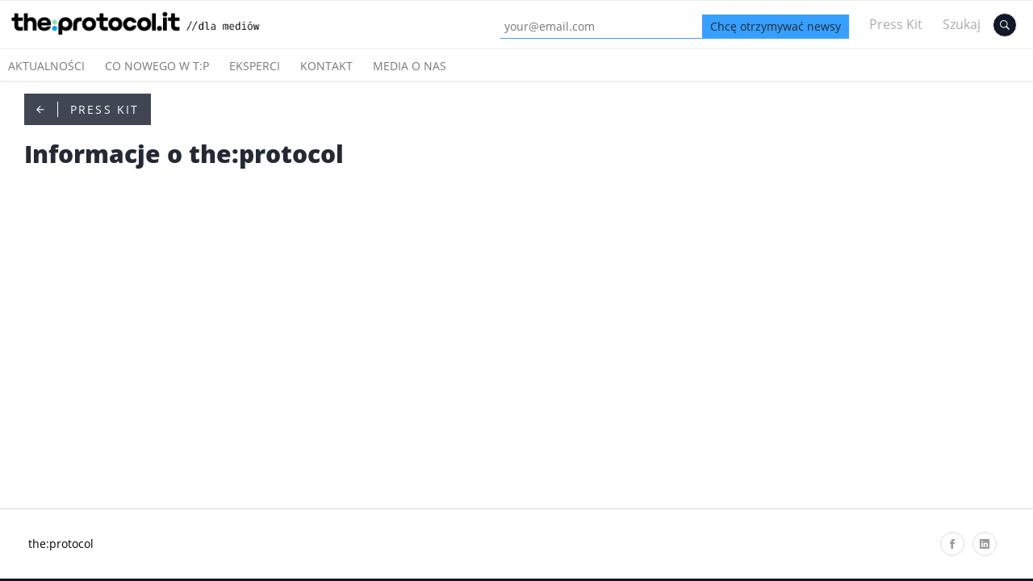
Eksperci (254, 65)
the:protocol (61, 543)
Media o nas (409, 65)
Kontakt (326, 65)
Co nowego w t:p (157, 65)
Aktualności (46, 65)
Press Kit (895, 24)
